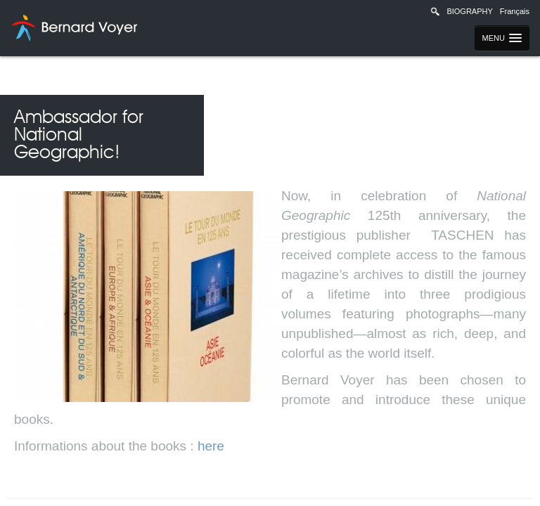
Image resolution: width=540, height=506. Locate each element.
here (211, 446)
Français (514, 11)
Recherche (435, 11)
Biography (469, 11)
